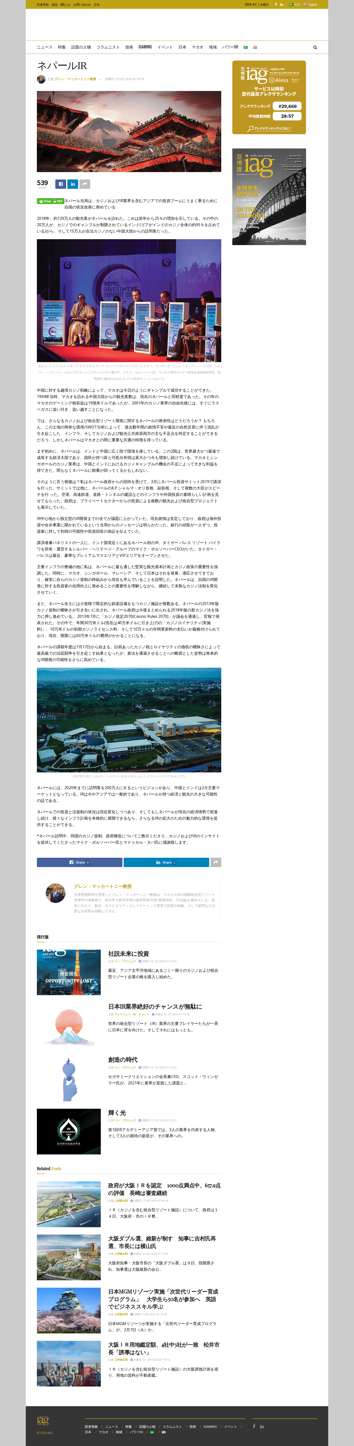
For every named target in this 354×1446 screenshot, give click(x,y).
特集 (62, 47)
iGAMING (210, 1426)
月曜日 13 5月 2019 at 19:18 (124, 79)
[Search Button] (315, 47)
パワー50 (230, 47)
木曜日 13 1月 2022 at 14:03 (158, 961)
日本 (182, 47)
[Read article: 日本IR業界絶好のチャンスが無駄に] (69, 1025)
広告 (97, 4)
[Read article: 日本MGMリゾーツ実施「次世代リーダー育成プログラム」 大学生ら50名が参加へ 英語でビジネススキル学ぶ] (69, 1310)
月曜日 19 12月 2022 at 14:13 (150, 1359)
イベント (165, 47)
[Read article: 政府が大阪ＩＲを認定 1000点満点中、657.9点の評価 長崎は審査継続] (69, 1204)
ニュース (45, 47)
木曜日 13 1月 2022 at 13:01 (158, 1120)
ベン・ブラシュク (125, 961)
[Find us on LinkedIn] (281, 4)
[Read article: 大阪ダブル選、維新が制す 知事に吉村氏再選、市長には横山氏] (69, 1257)
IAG (50, 1433)
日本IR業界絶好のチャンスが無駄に (155, 1006)
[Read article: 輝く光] (69, 1131)
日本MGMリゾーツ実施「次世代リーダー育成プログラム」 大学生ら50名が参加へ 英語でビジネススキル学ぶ (163, 1299)
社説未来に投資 (128, 953)
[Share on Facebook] (60, 184)
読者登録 (43, 4)
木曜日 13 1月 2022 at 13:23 (158, 1067)
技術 (129, 47)
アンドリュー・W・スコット (131, 1014)
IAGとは (65, 4)
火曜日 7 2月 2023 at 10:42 (149, 1314)
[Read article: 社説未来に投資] (69, 972)
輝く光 (117, 1112)
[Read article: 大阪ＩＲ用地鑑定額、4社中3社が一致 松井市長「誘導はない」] (69, 1364)
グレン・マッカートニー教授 (75, 79)
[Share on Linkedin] (72, 184)
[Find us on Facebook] (276, 4)
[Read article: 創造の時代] (69, 1078)
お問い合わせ (82, 4)
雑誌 (55, 4)
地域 (213, 47)
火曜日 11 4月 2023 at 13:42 (149, 1253)
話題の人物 (81, 47)
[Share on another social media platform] (84, 184)
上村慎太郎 (121, 1200)
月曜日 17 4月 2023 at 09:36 (149, 1200)
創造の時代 (122, 1059)
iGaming (145, 47)
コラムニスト (108, 47)
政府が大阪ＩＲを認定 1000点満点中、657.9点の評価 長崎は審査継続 (164, 1188)
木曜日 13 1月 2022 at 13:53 (171, 1014)
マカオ (198, 47)
